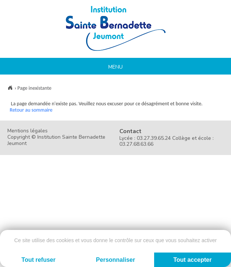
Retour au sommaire (31, 110)
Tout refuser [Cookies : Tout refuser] (38, 260)
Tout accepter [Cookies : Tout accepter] (192, 260)
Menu (115, 66)
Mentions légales (27, 130)
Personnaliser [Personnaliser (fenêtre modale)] (115, 260)
